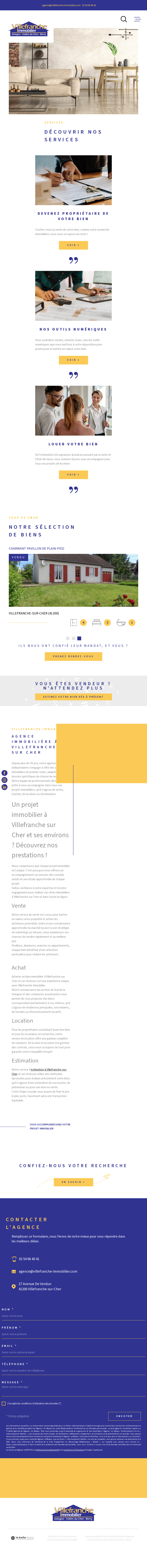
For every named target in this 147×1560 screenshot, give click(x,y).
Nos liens (100, 1539)
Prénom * (12, 1327)
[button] (68, 638)
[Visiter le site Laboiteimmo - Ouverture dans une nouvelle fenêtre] (22, 1538)
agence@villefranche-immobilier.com (61, 5)
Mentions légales (124, 1536)
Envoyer (124, 1416)
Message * (12, 1382)
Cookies (127, 1540)
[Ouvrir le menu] (137, 19)
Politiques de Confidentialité (47, 1450)
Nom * (8, 1309)
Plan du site (108, 1536)
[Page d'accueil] (29, 26)
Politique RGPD (114, 1539)
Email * (9, 1346)
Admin (90, 1539)
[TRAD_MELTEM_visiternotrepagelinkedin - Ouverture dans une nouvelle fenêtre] (4, 787)
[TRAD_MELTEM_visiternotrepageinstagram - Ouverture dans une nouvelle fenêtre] (4, 780)
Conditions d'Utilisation (74, 1450)
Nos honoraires (92, 1536)
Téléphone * (15, 1364)
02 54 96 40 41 (89, 5)
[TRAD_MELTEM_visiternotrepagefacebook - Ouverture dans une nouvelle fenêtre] (4, 773)
